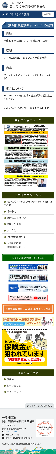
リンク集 (11, 230)
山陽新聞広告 (16, 244)
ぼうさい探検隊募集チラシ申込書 (28, 257)
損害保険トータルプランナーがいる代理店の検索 (28, 203)
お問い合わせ (14, 385)
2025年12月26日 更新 (17, 14)
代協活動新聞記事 (16, 236)
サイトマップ (14, 392)
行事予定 (11, 211)
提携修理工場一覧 (16, 218)
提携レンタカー (15, 224)
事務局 (10, 379)
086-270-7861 (12, 431)
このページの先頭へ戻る (40, 405)
